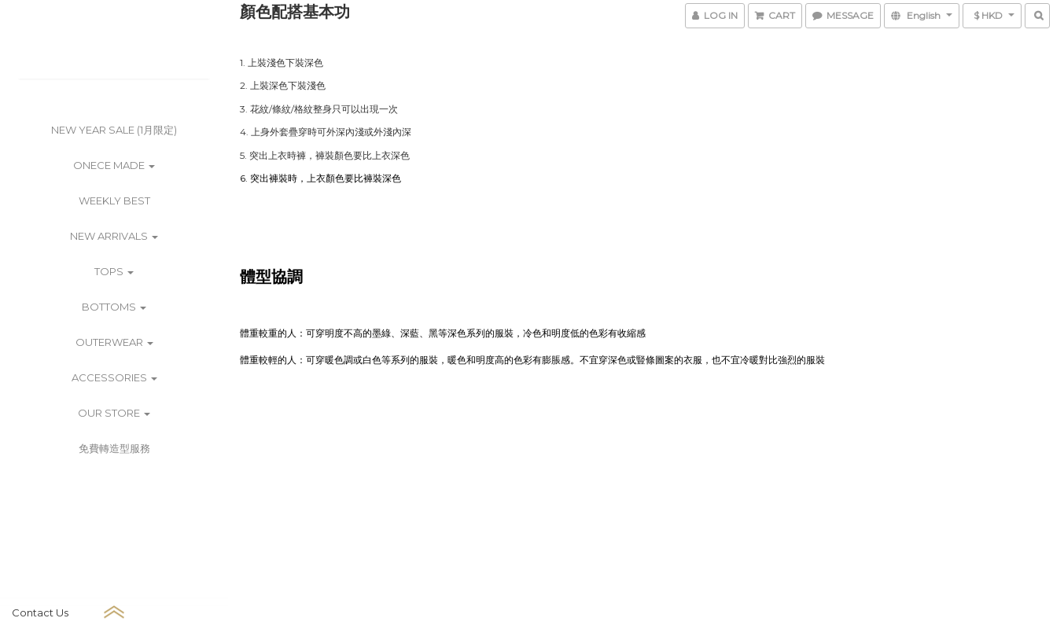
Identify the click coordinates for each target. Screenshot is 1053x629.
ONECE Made (114, 165)
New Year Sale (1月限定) (114, 129)
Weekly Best (114, 200)
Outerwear (114, 342)
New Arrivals (114, 236)
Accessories (114, 377)
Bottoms (114, 306)
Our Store (114, 412)
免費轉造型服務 (114, 448)
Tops (114, 271)
